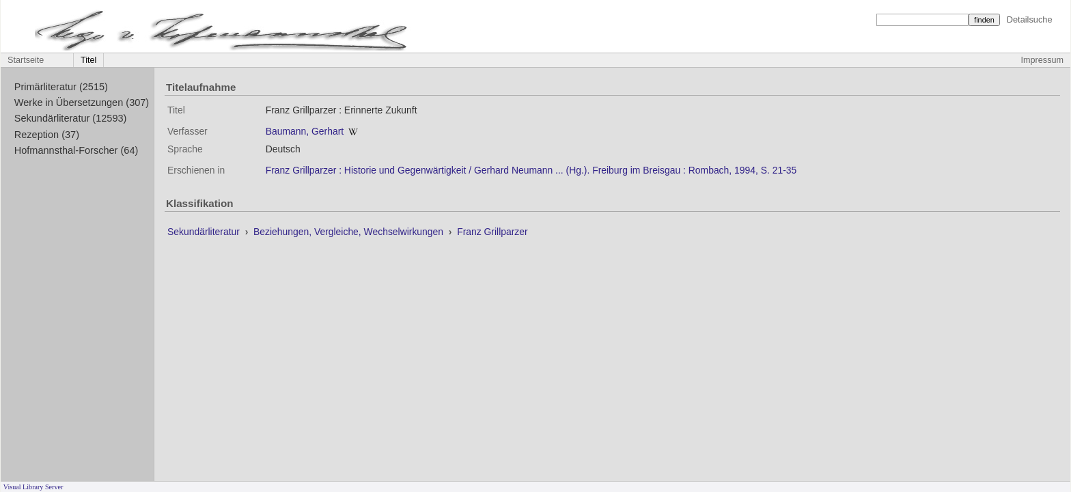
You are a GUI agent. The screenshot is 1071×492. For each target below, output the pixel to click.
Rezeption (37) (46, 134)
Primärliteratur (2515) (61, 86)
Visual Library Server (33, 487)
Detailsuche (1030, 19)
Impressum (1042, 60)
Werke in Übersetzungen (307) (81, 102)
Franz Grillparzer (492, 231)
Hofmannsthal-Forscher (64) (76, 150)
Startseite (26, 60)
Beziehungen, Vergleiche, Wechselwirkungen (349, 231)
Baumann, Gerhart (305, 131)
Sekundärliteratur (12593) (70, 118)
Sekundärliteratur (204, 231)
